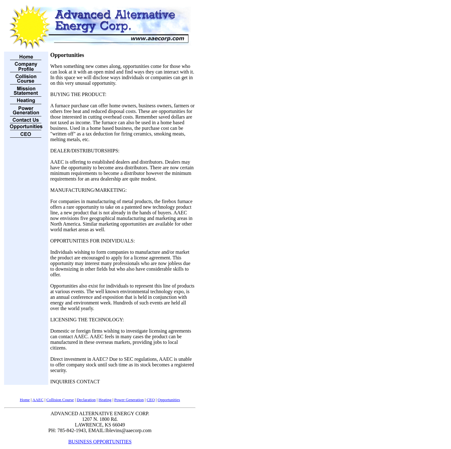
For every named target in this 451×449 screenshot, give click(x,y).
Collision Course (60, 399)
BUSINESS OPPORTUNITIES (100, 441)
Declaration (86, 399)
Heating (105, 399)
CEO (151, 399)
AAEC (37, 399)
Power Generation (129, 399)
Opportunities (169, 399)
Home (25, 399)
